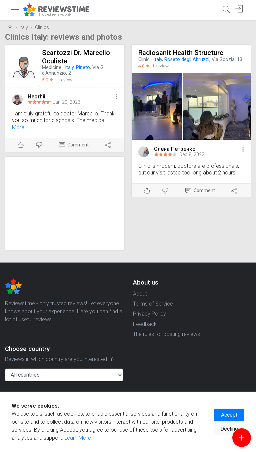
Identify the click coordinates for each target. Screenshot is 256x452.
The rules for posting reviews (166, 334)
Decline (229, 429)
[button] (116, 97)
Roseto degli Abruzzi (186, 59)
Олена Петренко (175, 149)
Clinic (144, 59)
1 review (64, 79)
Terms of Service (153, 304)
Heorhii (36, 96)
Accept (229, 415)
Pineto (83, 67)
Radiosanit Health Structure (180, 53)
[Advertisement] (64, 203)
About (140, 294)
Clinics (42, 27)
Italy (24, 27)
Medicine (51, 67)
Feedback (145, 324)
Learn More (77, 438)
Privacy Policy (149, 314)
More (18, 127)
